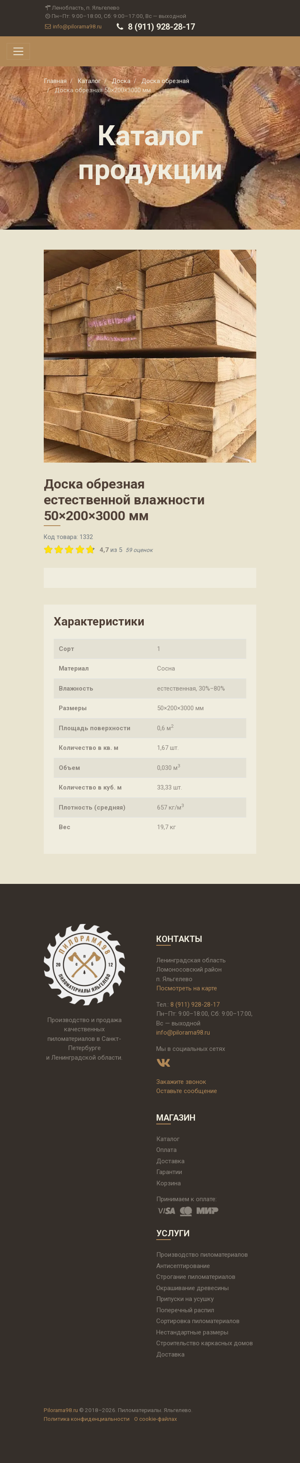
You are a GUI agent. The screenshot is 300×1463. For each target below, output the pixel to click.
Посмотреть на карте (186, 988)
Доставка (170, 1161)
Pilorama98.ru (61, 1410)
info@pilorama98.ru (73, 26)
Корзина (168, 1183)
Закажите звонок (181, 1082)
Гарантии (169, 1172)
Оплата (166, 1150)
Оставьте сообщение (186, 1091)
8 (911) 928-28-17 (154, 27)
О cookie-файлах (155, 1418)
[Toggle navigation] (18, 51)
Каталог (168, 1139)
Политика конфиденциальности (87, 1418)
